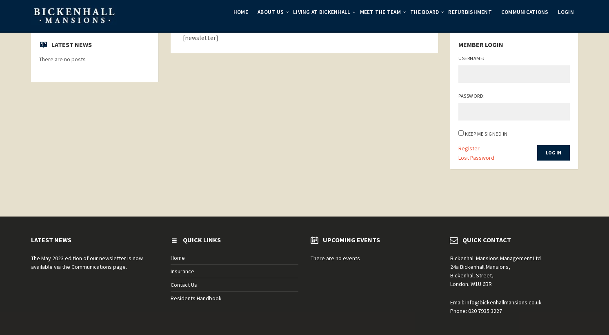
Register (469, 148)
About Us (271, 12)
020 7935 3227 (485, 311)
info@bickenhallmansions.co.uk (503, 302)
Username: (471, 58)
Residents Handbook (196, 298)
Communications (525, 12)
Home (240, 12)
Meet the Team (380, 12)
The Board (424, 12)
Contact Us (184, 284)
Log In (553, 153)
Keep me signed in (486, 134)
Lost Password (476, 157)
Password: (471, 96)
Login (566, 12)
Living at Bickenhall (321, 12)
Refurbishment (469, 12)
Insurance (182, 271)
